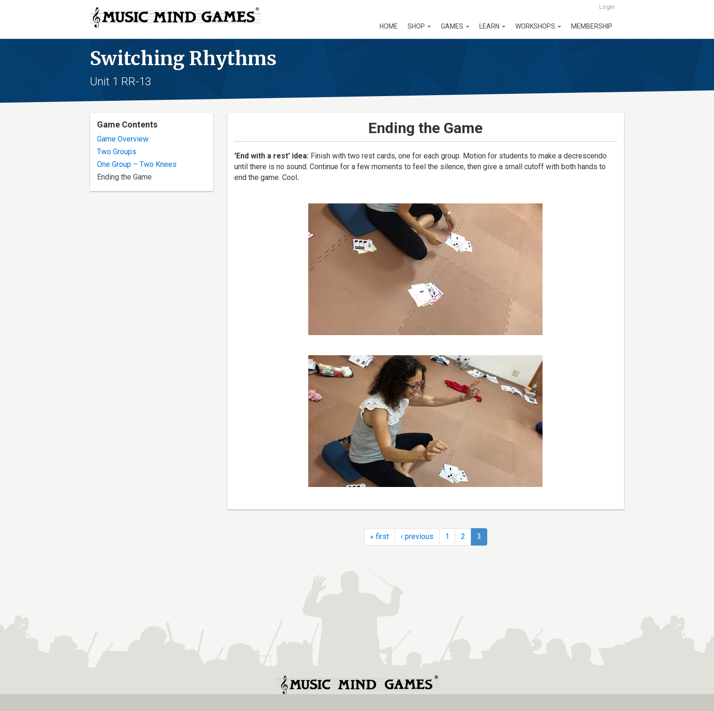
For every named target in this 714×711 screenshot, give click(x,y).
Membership (591, 26)
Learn (492, 26)
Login (607, 6)
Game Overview (123, 139)
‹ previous (417, 536)
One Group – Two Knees (137, 164)
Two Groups (116, 151)
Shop (419, 26)
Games (455, 26)
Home (388, 26)
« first (379, 536)
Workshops (538, 26)
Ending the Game (124, 176)
